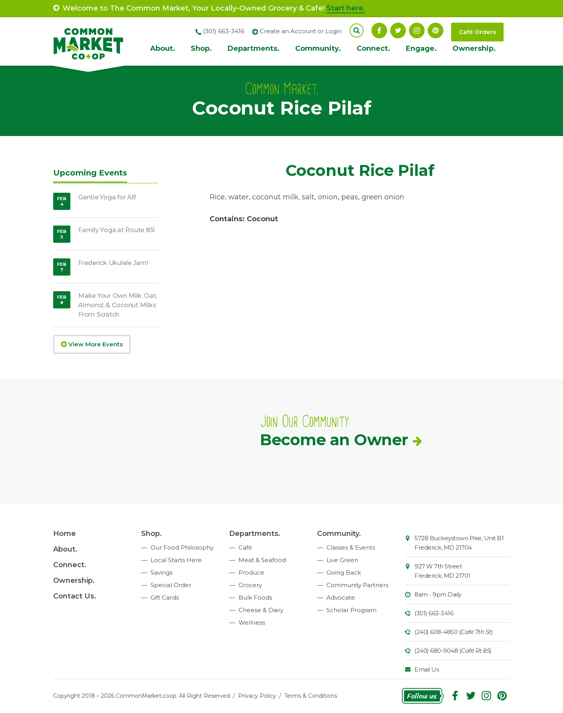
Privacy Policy (257, 695)
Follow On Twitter (398, 30)
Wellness (251, 622)
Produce (251, 572)
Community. (318, 48)
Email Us (426, 669)
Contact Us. (74, 596)
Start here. (345, 8)
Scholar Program (351, 610)
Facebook (379, 30)
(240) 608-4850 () (453, 632)
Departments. (254, 48)
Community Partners (357, 585)
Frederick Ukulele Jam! (113, 263)
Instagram (417, 30)
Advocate (340, 597)
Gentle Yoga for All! (107, 197)
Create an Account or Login (301, 31)
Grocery (250, 585)
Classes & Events (350, 547)
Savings (161, 572)
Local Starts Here (176, 560)
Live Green (342, 560)
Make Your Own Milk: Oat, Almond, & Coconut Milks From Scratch (117, 305)
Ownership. (474, 48)
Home (64, 533)
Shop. (201, 48)
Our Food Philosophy (182, 547)
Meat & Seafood (262, 560)
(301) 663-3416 (433, 613)
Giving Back (343, 572)
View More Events (92, 344)
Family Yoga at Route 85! (116, 230)
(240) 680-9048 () (452, 650)
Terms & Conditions (310, 695)
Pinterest (435, 30)
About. (162, 48)
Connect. (373, 48)
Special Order (171, 585)
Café (245, 547)
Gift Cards (165, 597)
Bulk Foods (255, 597)
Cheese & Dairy (260, 610)
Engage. (421, 48)
